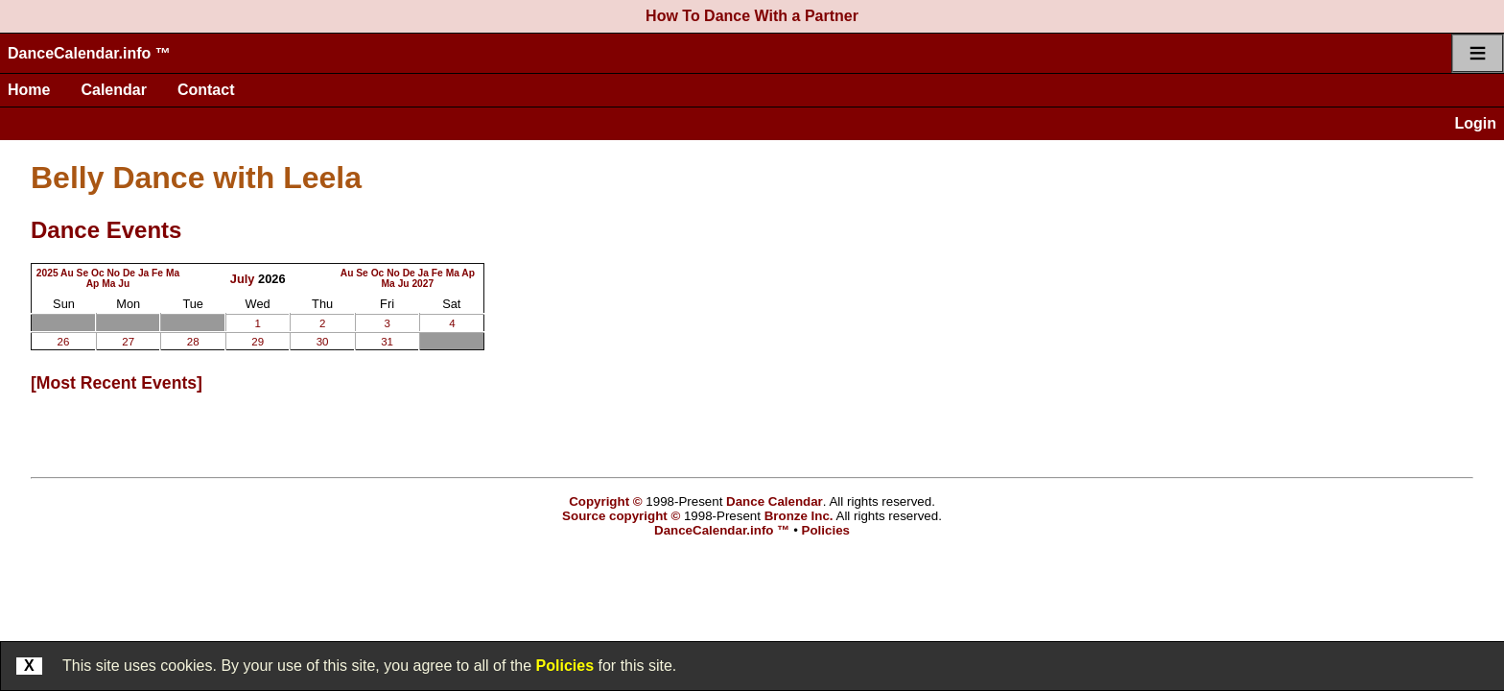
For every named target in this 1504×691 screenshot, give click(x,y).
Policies (565, 665)
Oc (98, 273)
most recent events (116, 383)
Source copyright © (621, 516)
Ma (172, 273)
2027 (422, 283)
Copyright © (605, 501)
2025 (47, 273)
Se (83, 273)
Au (67, 273)
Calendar (113, 90)
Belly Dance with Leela (196, 177)
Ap (93, 283)
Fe (157, 273)
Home (29, 90)
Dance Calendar (774, 501)
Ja (143, 273)
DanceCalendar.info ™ (89, 53)
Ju (123, 283)
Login (1475, 123)
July (242, 279)
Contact (206, 90)
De (129, 273)
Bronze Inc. (799, 516)
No (113, 273)
